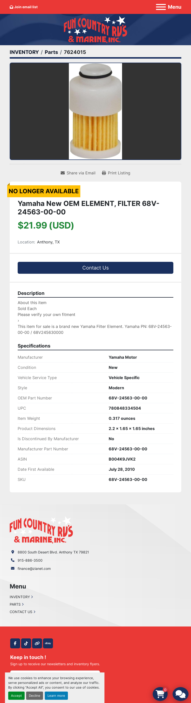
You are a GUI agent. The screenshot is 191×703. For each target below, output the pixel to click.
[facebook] (15, 643)
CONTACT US (21, 612)
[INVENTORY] (24, 52)
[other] (37, 643)
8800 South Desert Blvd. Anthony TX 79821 (53, 552)
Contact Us (95, 268)
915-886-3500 (30, 560)
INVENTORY (20, 597)
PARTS (15, 604)
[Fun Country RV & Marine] (41, 529)
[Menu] (161, 7)
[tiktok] (26, 643)
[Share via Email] (78, 173)
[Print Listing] (116, 173)
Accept (16, 696)
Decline (34, 696)
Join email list (26, 7)
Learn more (56, 696)
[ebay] (48, 643)
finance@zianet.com (34, 568)
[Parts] (51, 52)
